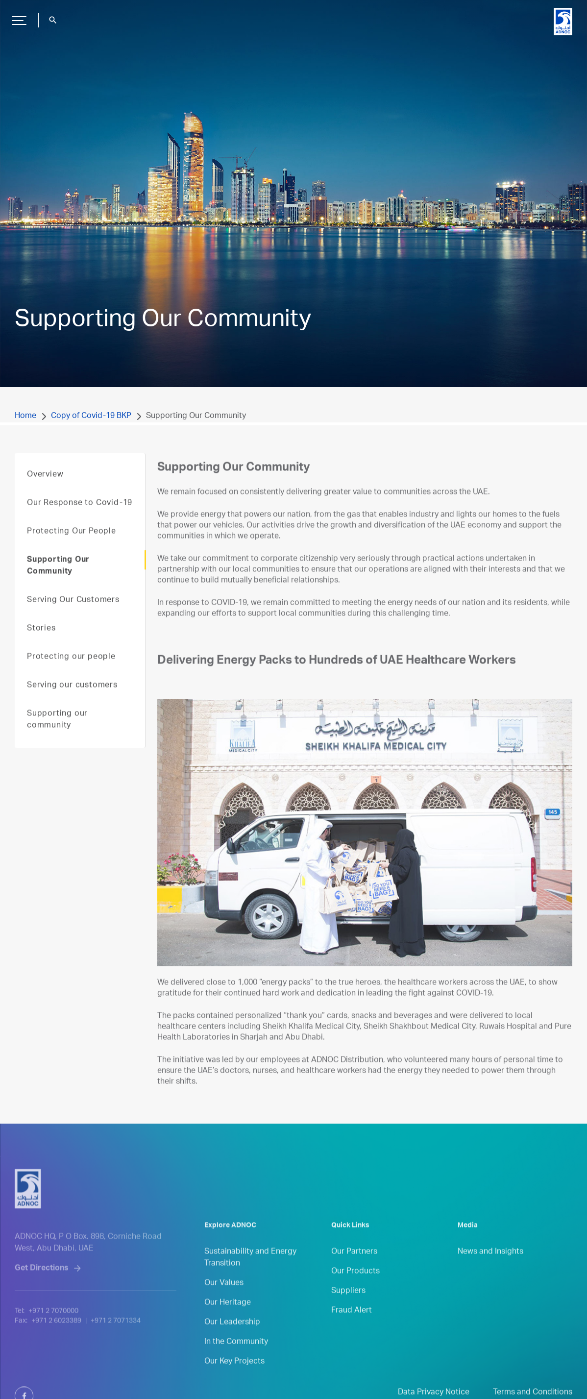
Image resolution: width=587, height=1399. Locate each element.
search (53, 20)
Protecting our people (71, 671)
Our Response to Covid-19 (79, 517)
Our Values (224, 1297)
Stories (41, 643)
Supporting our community (57, 734)
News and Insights (490, 1266)
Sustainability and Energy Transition (250, 1272)
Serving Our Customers (73, 614)
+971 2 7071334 (116, 1346)
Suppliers (348, 1305)
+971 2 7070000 (53, 1336)
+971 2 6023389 (56, 1346)
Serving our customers (72, 700)
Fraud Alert (351, 1325)
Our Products (355, 1286)
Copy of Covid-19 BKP (91, 416)
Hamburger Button (18, 16)
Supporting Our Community (58, 580)
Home (25, 416)
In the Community (236, 1356)
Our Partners (354, 1266)
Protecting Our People (71, 546)
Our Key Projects (234, 1376)
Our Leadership (232, 1337)
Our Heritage (227, 1317)
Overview (45, 489)
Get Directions (42, 1294)
